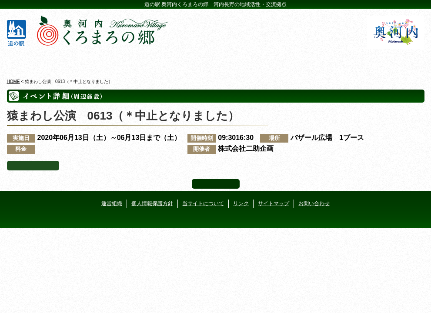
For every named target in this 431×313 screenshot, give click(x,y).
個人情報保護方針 (152, 203)
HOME (13, 81)
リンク (241, 203)
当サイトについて (203, 203)
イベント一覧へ (33, 165)
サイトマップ (273, 203)
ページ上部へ (216, 184)
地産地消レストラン (250, 60)
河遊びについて (320, 60)
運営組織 (111, 203)
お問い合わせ (314, 203)
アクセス (390, 60)
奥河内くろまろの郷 (40, 60)
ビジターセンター (110, 60)
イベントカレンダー (180, 60)
